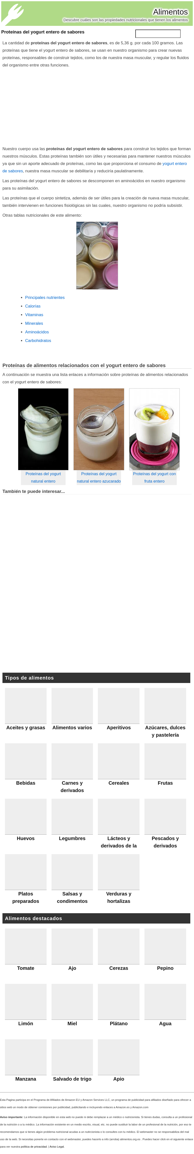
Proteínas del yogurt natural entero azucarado (99, 477)
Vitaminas (34, 314)
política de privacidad (34, 1146)
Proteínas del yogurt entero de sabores (43, 32)
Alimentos (170, 11)
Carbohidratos (38, 340)
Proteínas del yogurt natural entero (43, 477)
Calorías (33, 306)
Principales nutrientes (45, 297)
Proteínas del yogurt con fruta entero (154, 477)
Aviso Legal (57, 1146)
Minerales (34, 323)
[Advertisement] (97, 105)
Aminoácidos (37, 332)
